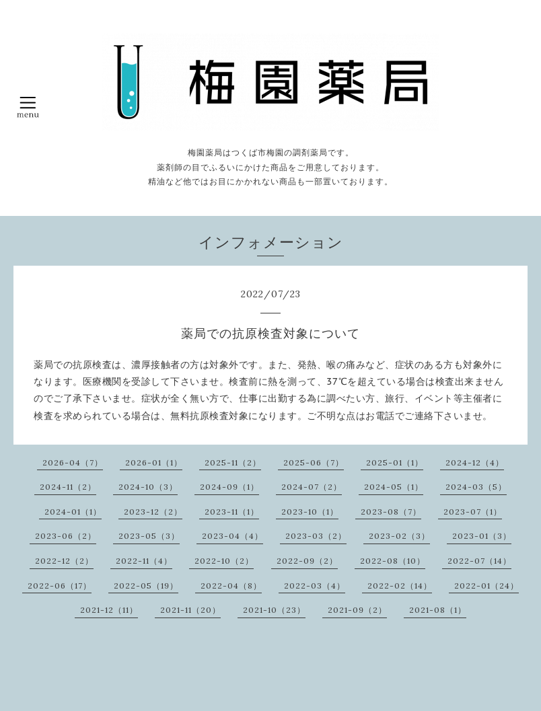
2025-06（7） (313, 462)
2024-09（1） (229, 487)
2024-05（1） (393, 487)
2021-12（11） (109, 610)
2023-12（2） (153, 512)
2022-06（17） (60, 586)
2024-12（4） (474, 462)
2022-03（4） (314, 586)
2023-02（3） (399, 536)
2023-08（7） (391, 512)
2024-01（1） (73, 512)
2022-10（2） (224, 561)
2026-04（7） (72, 462)
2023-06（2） (65, 536)
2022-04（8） (231, 586)
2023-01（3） (481, 536)
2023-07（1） (472, 512)
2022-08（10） (392, 561)
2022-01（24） (486, 586)
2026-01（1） (153, 462)
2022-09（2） (307, 561)
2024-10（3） (148, 487)
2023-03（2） (316, 536)
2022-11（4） (144, 561)
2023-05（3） (149, 536)
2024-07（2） (311, 487)
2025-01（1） (394, 462)
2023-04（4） (232, 536)
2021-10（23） (274, 610)
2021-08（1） (437, 610)
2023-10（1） (309, 512)
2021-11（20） (190, 610)
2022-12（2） (64, 561)
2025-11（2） (233, 462)
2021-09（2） (357, 610)
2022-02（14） (399, 586)
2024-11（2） (68, 487)
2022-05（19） (146, 586)
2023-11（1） (232, 512)
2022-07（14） (479, 561)
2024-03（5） (476, 487)
